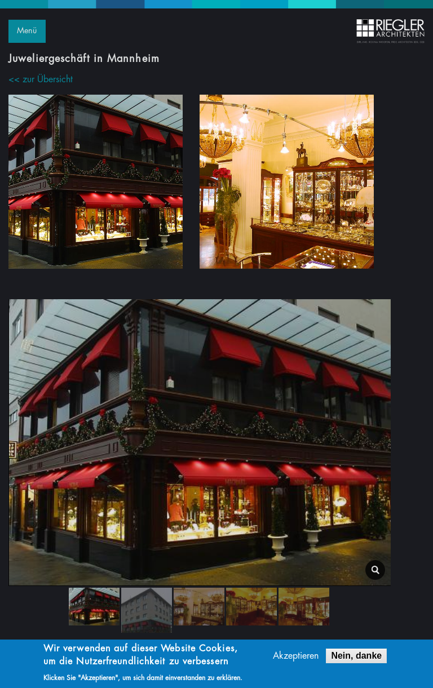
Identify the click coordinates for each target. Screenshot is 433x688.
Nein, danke (356, 657)
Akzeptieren (296, 657)
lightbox (375, 570)
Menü (27, 30)
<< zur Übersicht (40, 79)
